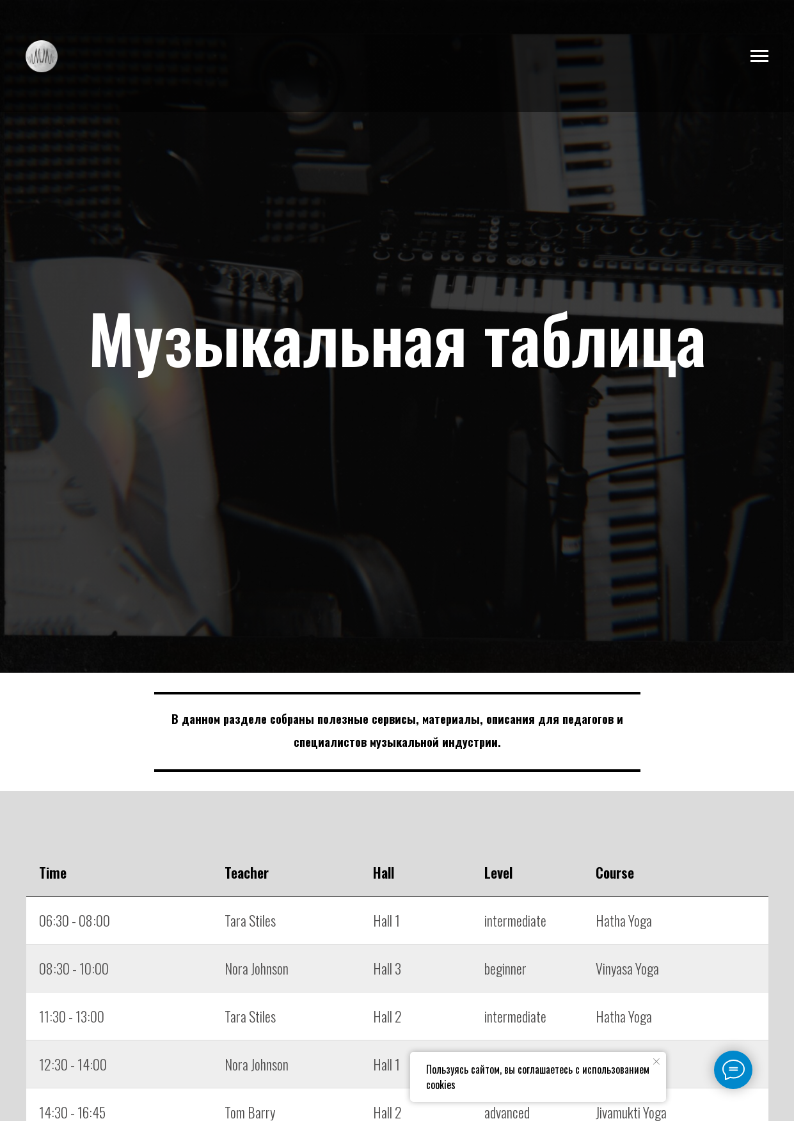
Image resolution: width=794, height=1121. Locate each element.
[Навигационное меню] (759, 56)
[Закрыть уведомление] (656, 1061)
